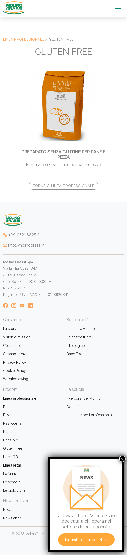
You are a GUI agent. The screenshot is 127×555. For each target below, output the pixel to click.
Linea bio (10, 440)
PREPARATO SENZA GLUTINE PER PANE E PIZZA (63, 154)
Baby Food (76, 354)
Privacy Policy (14, 362)
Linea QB (10, 457)
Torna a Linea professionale (63, 186)
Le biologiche (14, 490)
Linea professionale (23, 39)
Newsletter (12, 518)
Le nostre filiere (79, 337)
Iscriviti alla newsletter (86, 539)
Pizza (7, 415)
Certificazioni (13, 345)
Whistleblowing (15, 379)
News (7, 509)
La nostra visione (81, 328)
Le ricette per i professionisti (90, 415)
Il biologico (76, 345)
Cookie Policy (14, 370)
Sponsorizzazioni (17, 354)
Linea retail (12, 465)
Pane (7, 406)
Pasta (7, 431)
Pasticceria (12, 423)
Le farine (10, 473)
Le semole (11, 482)
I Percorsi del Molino (84, 398)
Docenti (73, 406)
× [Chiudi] (122, 459)
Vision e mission (16, 337)
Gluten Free (12, 448)
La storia (10, 328)
